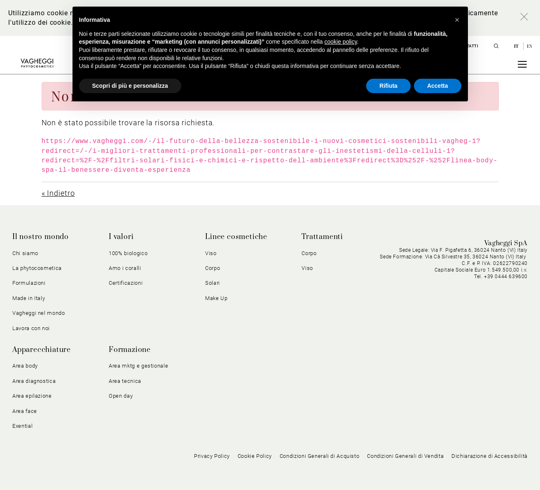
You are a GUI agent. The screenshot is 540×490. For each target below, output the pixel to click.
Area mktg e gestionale (138, 366)
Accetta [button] (437, 85)
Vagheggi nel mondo (38, 313)
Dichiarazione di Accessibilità (489, 456)
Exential (22, 426)
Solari (212, 283)
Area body (25, 366)
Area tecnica (125, 381)
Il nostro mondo (40, 236)
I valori (121, 236)
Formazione (130, 349)
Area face (24, 411)
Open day (121, 396)
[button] (457, 19)
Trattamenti (322, 236)
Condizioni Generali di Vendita (405, 456)
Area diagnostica (34, 381)
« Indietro (58, 193)
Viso (211, 253)
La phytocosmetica (37, 268)
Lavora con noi (31, 328)
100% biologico (128, 253)
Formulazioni (29, 283)
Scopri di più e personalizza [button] (130, 85)
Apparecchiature (41, 349)
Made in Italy (28, 298)
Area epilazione (32, 396)
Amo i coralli (125, 268)
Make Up (216, 298)
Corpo (212, 268)
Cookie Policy (255, 456)
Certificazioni (126, 283)
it (517, 46)
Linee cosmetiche (236, 236)
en (530, 46)
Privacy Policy (212, 456)
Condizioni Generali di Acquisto (320, 456)
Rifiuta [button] (388, 85)
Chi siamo (25, 253)
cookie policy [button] (340, 41)
